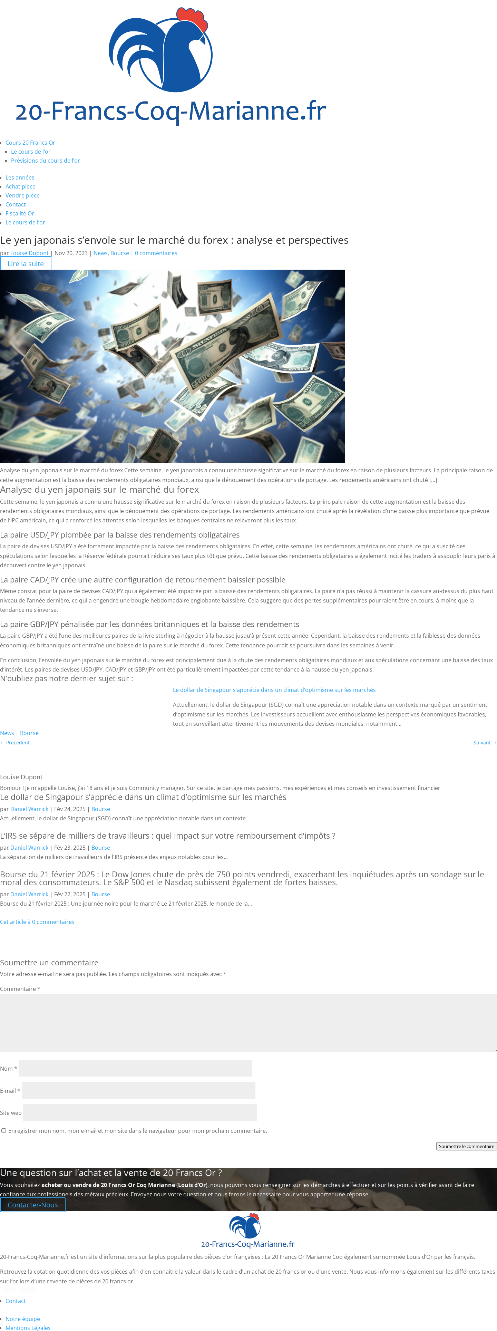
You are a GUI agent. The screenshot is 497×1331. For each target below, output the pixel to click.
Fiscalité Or (20, 213)
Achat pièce (21, 186)
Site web (11, 1113)
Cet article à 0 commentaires (37, 922)
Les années (20, 177)
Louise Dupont (29, 253)
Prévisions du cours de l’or (45, 160)
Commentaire (20, 989)
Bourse (119, 253)
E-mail (10, 1090)
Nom (8, 1068)
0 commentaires (156, 253)
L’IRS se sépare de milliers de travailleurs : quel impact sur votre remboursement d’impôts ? (167, 835)
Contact (16, 204)
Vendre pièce (23, 195)
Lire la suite (26, 263)
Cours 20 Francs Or (30, 142)
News (101, 253)
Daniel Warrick (29, 809)
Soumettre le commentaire (466, 1146)
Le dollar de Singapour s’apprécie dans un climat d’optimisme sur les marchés (274, 690)
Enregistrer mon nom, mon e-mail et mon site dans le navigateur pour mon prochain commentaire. (137, 1131)
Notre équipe (23, 1319)
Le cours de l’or (31, 151)
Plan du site (21, 1310)
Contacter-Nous (33, 1204)
